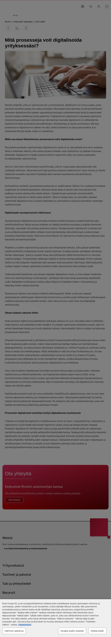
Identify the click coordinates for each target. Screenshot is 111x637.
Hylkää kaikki (97, 630)
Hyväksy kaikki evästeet (72, 630)
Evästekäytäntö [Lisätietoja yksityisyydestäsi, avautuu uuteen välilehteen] (24, 624)
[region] (55, 618)
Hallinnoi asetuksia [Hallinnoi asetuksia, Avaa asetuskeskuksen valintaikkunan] (14, 630)
